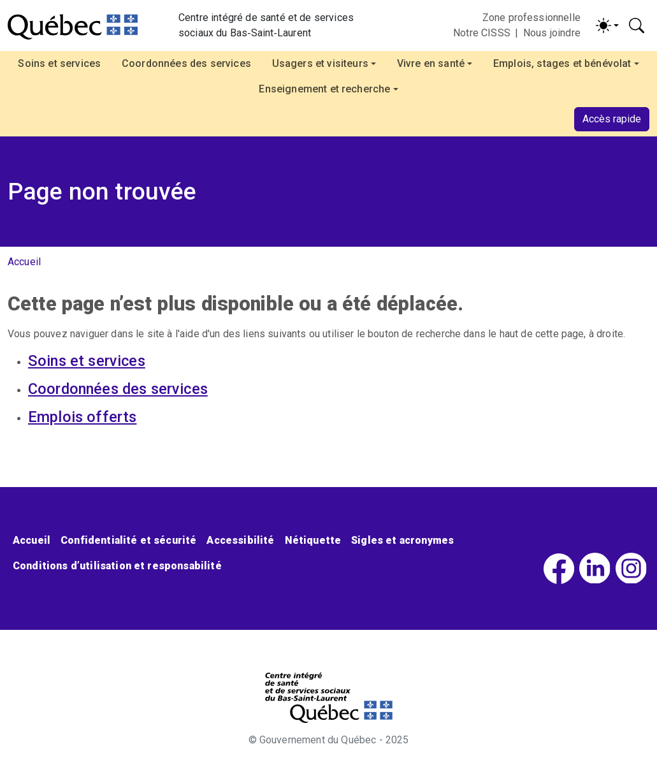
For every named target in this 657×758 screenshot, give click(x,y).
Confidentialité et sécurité (128, 540)
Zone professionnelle (531, 17)
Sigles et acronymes (402, 540)
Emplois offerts (82, 417)
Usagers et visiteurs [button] (320, 63)
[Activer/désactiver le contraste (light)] (607, 25)
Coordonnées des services (186, 63)
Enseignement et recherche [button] (324, 89)
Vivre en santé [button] (431, 63)
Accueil (24, 262)
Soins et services (59, 63)
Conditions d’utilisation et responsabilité (117, 566)
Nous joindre (552, 33)
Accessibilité (240, 540)
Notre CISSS (481, 33)
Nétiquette (313, 540)
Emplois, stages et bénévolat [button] (562, 63)
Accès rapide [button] (611, 119)
